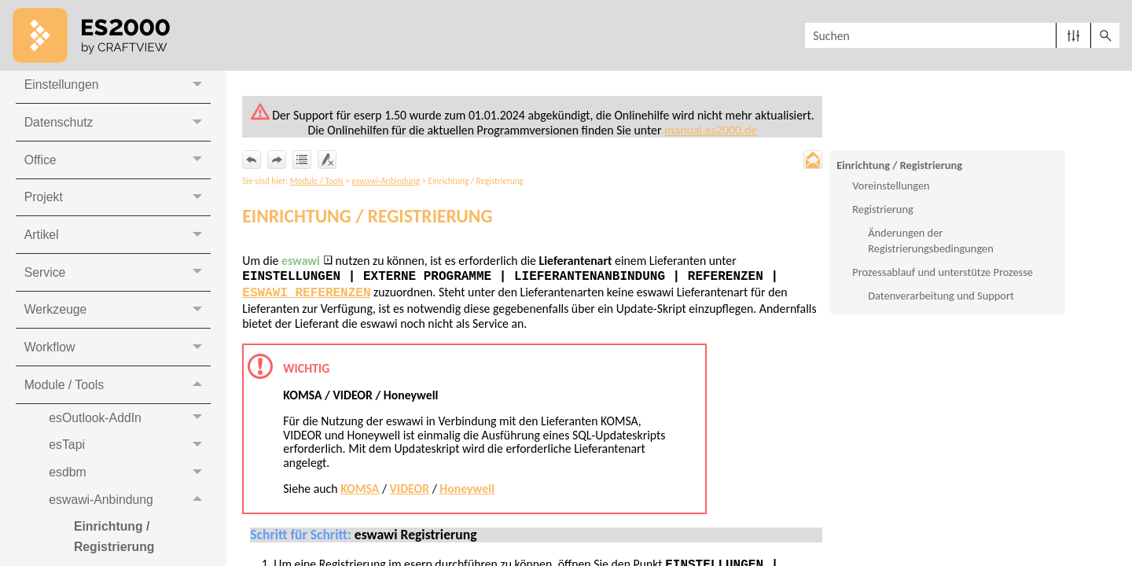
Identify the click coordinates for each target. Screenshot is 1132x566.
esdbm (130, 477)
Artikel (117, 237)
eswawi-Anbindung (130, 505)
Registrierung (882, 210)
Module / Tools (117, 388)
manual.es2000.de (713, 130)
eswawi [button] (308, 261)
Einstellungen (117, 86)
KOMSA (360, 490)
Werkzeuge (117, 313)
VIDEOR (411, 490)
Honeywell (470, 490)
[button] (1073, 35)
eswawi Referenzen (307, 294)
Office (117, 162)
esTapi (130, 449)
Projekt (117, 200)
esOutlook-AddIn (130, 422)
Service (117, 275)
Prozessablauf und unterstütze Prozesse (942, 273)
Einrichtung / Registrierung (899, 165)
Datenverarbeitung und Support (941, 296)
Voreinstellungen (890, 186)
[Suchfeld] (962, 35)
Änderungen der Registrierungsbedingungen (931, 241)
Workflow (117, 351)
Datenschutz (117, 124)
